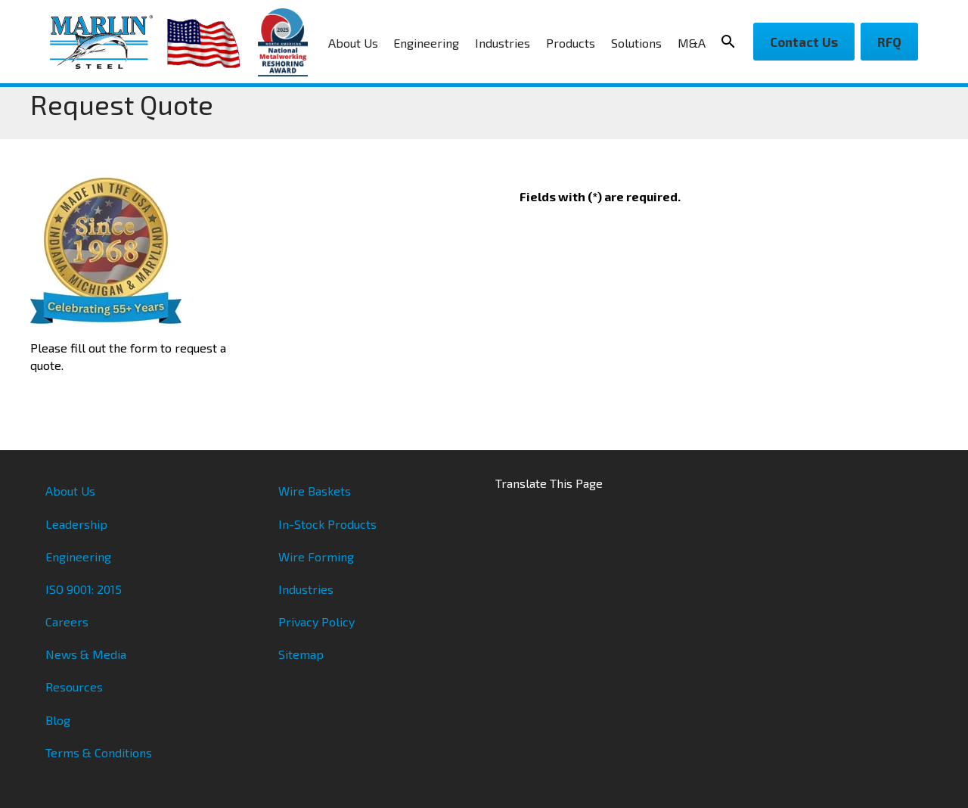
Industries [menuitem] (502, 43)
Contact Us (804, 41)
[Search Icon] (732, 41)
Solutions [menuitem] (636, 43)
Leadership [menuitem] (76, 524)
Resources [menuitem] (74, 686)
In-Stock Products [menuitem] (327, 524)
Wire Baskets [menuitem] (314, 490)
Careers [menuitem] (66, 621)
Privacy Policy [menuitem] (316, 621)
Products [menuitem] (570, 43)
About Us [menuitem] (353, 43)
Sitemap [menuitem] (301, 654)
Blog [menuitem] (57, 720)
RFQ (889, 41)
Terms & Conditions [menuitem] (98, 752)
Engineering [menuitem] (426, 43)
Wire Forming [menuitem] (316, 556)
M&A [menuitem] (692, 43)
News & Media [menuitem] (85, 654)
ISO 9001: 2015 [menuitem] (83, 589)
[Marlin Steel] (108, 42)
